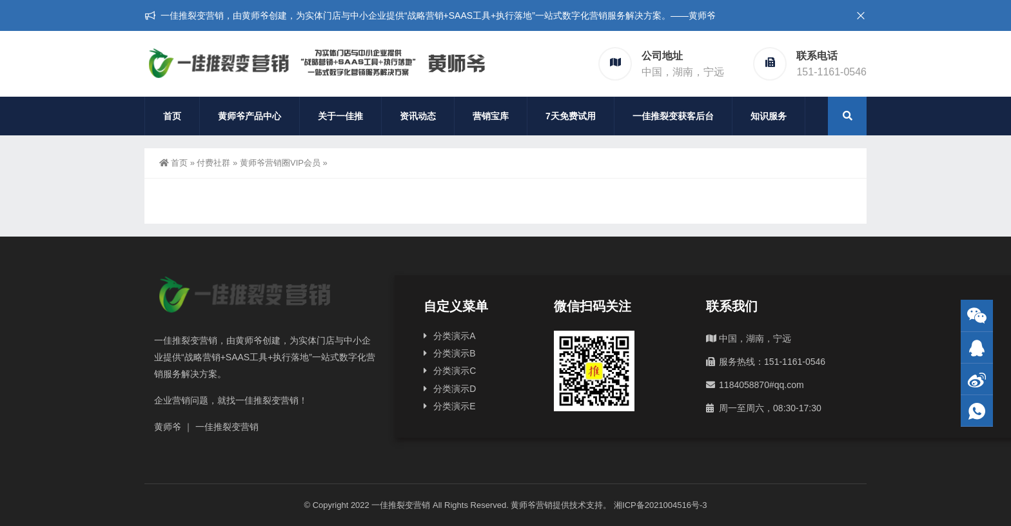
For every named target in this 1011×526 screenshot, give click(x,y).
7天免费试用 (570, 116)
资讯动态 (418, 116)
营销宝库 (491, 116)
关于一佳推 (340, 116)
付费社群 (213, 163)
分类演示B (454, 353)
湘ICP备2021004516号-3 (660, 505)
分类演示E (454, 406)
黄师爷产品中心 (249, 116)
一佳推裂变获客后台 (673, 116)
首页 (172, 116)
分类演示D (454, 389)
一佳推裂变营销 (400, 505)
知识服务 (769, 116)
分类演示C (454, 370)
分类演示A (454, 336)
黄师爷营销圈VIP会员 (280, 163)
